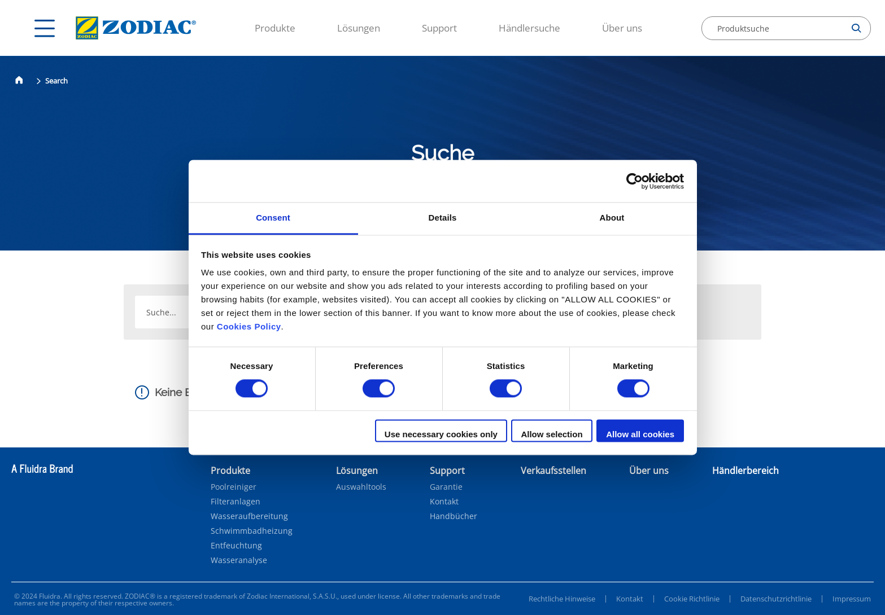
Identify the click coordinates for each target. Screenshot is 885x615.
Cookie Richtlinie (692, 599)
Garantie (446, 486)
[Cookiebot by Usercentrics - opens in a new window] (634, 181)
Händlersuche (529, 27)
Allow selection (551, 434)
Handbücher (453, 516)
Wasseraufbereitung (249, 516)
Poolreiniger (233, 486)
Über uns (622, 27)
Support (439, 27)
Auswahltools (361, 486)
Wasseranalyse (239, 560)
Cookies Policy (249, 326)
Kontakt (444, 501)
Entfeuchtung (236, 545)
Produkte (275, 27)
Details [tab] (443, 217)
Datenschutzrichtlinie (776, 599)
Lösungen (358, 27)
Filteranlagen (235, 501)
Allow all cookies (640, 434)
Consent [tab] (273, 217)
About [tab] (612, 217)
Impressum (851, 599)
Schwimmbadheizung (252, 530)
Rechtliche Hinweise (562, 599)
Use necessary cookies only (441, 434)
